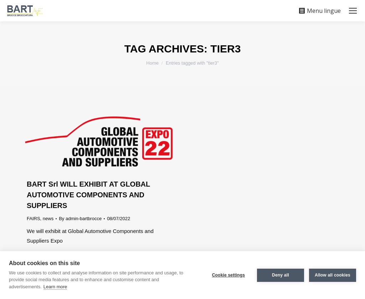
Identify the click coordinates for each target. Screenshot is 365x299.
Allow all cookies (332, 275)
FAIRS (33, 218)
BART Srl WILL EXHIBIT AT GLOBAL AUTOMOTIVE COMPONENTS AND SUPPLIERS (88, 194)
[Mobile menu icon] (353, 11)
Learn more (55, 286)
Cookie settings (228, 275)
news (48, 218)
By (80, 218)
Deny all (280, 275)
